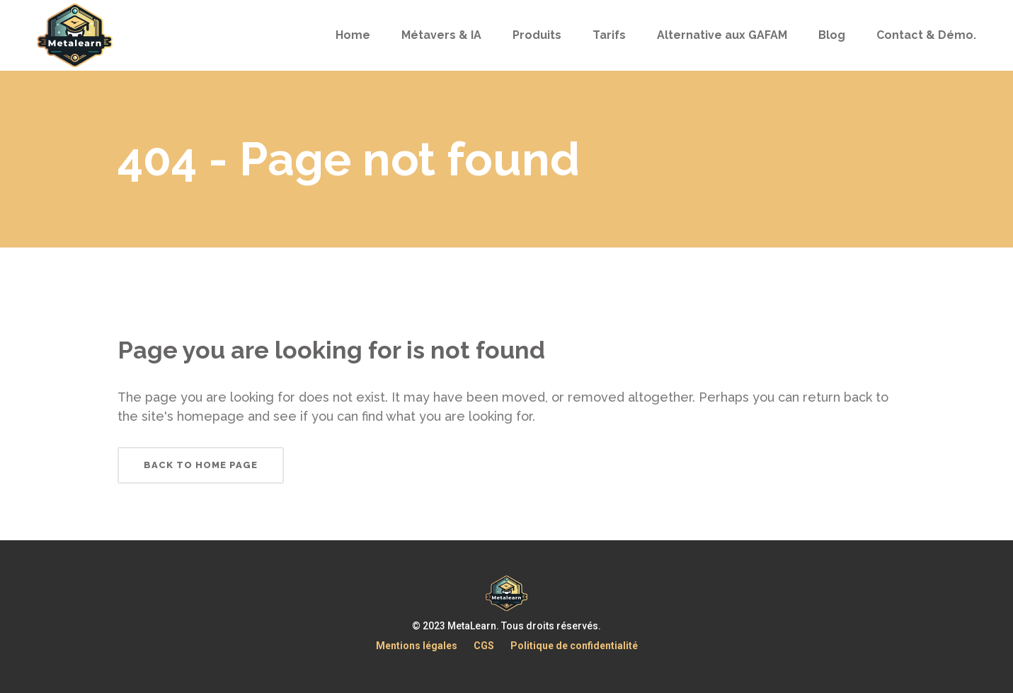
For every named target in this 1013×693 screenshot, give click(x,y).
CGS (484, 645)
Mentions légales (416, 645)
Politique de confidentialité (574, 645)
